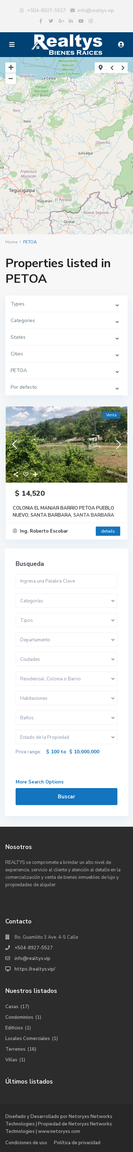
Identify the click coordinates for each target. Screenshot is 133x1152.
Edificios (14, 1028)
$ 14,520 (29, 493)
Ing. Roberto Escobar (40, 531)
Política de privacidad (77, 1143)
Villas (11, 1060)
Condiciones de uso (26, 1143)
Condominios (19, 1017)
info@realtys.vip (96, 10)
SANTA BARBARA (93, 515)
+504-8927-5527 (46, 10)
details (108, 531)
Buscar (66, 796)
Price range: (28, 751)
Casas (11, 1007)
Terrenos (15, 1049)
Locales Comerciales (27, 1038)
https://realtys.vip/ (35, 969)
